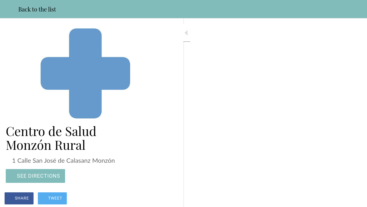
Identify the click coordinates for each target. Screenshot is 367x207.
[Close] (9, 9)
